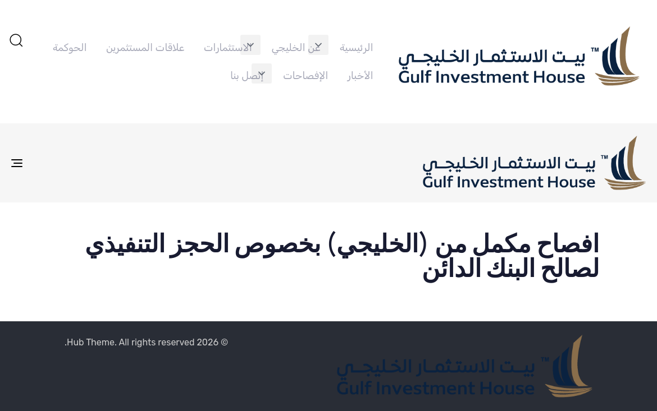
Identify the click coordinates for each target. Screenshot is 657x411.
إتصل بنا (246, 76)
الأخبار (360, 76)
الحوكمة (70, 47)
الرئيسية (356, 47)
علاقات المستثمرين (145, 47)
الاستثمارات (228, 47)
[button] (318, 45)
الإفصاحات (305, 76)
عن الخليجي (295, 47)
